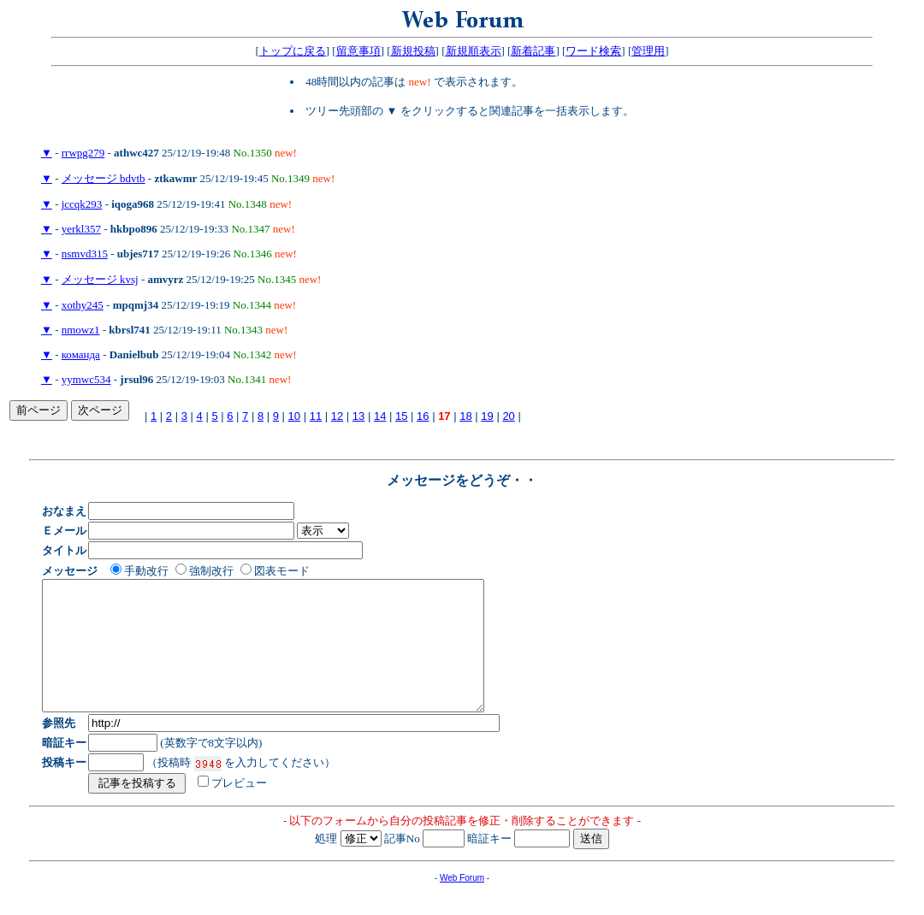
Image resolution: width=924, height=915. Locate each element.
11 (316, 416)
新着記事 (533, 50)
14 (380, 416)
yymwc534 (86, 379)
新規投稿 (413, 50)
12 (337, 416)
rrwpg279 (83, 152)
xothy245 (83, 304)
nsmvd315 (85, 253)
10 (294, 416)
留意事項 (358, 50)
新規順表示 (473, 50)
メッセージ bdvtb (103, 178)
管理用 (648, 50)
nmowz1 (81, 329)
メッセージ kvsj (100, 279)
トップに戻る (292, 50)
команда (81, 354)
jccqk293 (82, 204)
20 (508, 416)
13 (358, 416)
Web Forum (462, 903)
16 (423, 416)
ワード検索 (593, 50)
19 (487, 416)
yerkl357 (81, 228)
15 (401, 416)
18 (465, 416)
